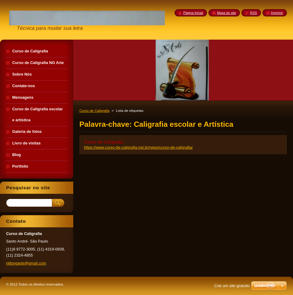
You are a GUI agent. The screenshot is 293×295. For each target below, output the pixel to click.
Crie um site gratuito (232, 285)
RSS (253, 13)
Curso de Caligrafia (94, 110)
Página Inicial (193, 13)
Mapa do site (226, 13)
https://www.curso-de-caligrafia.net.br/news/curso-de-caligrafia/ (138, 147)
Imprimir (277, 13)
